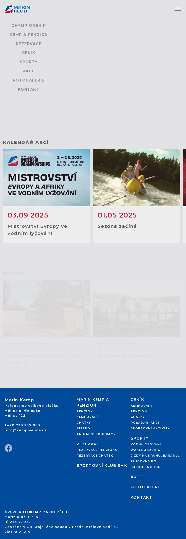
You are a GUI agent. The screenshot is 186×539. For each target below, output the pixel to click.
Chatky (84, 422)
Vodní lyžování (146, 444)
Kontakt (29, 89)
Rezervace (29, 44)
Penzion (85, 411)
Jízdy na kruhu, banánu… (156, 455)
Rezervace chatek (95, 455)
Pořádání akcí (145, 422)
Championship (28, 25)
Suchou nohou (146, 467)
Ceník (29, 53)
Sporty (29, 62)
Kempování (87, 417)
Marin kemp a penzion (93, 402)
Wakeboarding (146, 450)
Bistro (83, 428)
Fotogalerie (28, 80)
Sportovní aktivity (150, 428)
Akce (29, 71)
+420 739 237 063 (22, 425)
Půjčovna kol (144, 461)
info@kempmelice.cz (26, 430)
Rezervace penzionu (97, 450)
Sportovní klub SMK (102, 465)
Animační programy (96, 434)
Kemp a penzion (29, 35)
